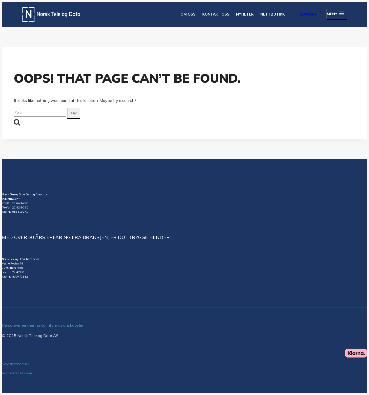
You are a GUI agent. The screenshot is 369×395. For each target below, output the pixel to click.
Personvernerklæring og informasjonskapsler (42, 325)
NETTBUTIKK (272, 14)
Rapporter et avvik (17, 373)
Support (308, 14)
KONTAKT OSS (215, 14)
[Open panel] (336, 14)
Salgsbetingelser (15, 364)
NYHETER (245, 14)
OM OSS (188, 14)
